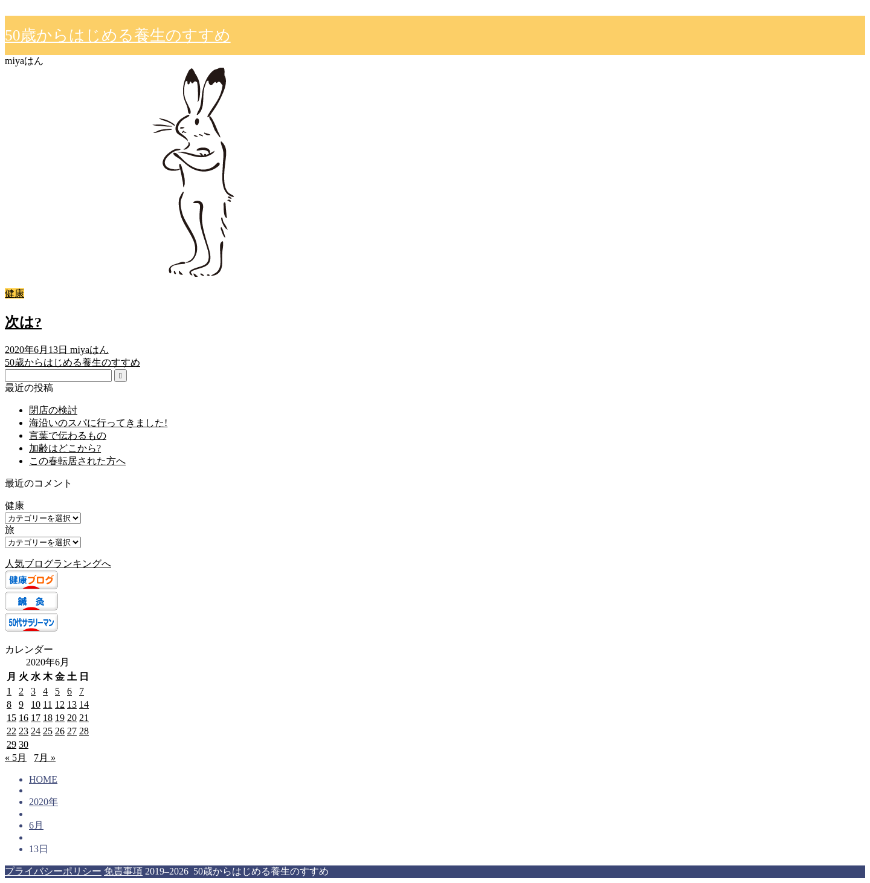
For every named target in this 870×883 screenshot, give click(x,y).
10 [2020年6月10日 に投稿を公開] (35, 704)
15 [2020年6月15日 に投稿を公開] (11, 718)
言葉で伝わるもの (67, 435)
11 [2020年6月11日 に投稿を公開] (47, 704)
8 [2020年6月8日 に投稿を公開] (9, 704)
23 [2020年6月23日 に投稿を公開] (23, 731)
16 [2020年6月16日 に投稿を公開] (23, 718)
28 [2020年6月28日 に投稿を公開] (84, 731)
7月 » (45, 757)
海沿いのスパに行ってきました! (98, 423)
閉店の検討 (53, 410)
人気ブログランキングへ (58, 563)
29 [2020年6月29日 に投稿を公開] (11, 744)
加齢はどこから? (65, 448)
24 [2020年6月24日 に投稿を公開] (35, 731)
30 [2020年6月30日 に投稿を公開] (23, 744)
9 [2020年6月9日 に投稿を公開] (21, 704)
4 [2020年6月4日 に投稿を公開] (45, 691)
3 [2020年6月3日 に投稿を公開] (33, 691)
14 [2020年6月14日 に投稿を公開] (84, 704)
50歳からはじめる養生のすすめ (118, 35)
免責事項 (123, 871)
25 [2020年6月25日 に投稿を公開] (48, 731)
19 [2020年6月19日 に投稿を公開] (60, 718)
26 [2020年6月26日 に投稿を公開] (60, 731)
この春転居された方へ (77, 461)
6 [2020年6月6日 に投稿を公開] (69, 691)
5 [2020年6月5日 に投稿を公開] (57, 691)
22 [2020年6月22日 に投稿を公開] (11, 731)
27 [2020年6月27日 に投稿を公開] (72, 731)
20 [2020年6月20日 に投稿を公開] (72, 718)
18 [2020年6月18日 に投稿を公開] (48, 718)
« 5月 (16, 757)
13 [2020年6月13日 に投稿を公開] (72, 704)
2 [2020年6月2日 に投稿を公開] (21, 691)
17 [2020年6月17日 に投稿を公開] (35, 718)
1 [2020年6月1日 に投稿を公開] (9, 691)
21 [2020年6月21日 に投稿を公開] (84, 718)
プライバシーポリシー (53, 871)
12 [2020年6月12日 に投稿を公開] (60, 704)
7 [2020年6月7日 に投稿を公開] (81, 691)
